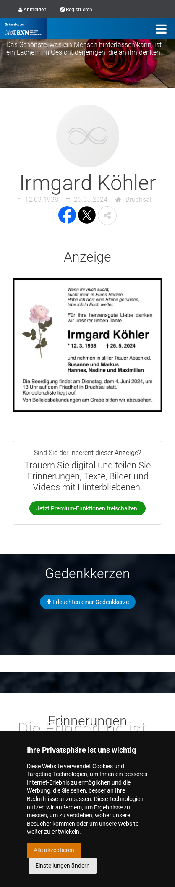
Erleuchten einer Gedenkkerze (88, 602)
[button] (107, 215)
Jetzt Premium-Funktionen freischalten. (87, 508)
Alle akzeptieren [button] (54, 850)
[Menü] (161, 28)
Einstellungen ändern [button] (62, 865)
